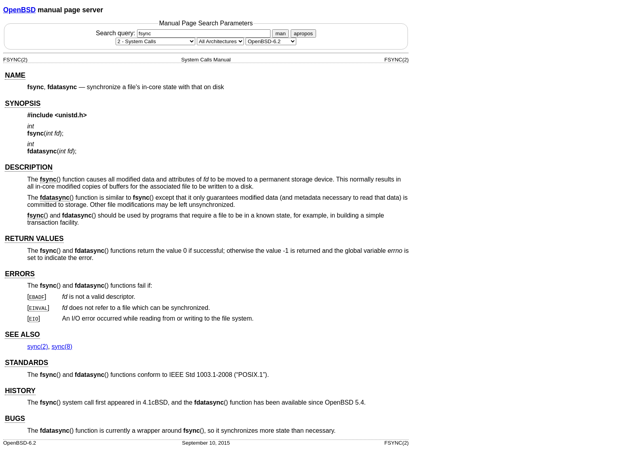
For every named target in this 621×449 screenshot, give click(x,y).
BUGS (15, 418)
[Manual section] (155, 41)
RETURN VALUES (34, 239)
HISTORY (20, 391)
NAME (15, 75)
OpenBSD (19, 10)
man (280, 33)
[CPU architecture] (220, 41)
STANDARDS (26, 363)
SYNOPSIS (22, 103)
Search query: (184, 33)
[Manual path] (271, 41)
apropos (303, 33)
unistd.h (71, 115)
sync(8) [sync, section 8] (61, 346)
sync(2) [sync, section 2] (37, 346)
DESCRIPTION (28, 167)
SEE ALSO (22, 334)
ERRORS (19, 274)
